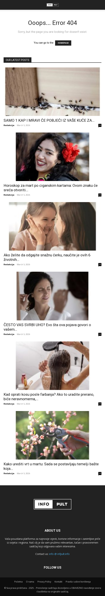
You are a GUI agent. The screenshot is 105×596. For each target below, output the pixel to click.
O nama (30, 581)
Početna (18, 581)
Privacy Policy (44, 581)
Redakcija (9, 125)
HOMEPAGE (63, 43)
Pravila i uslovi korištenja (78, 581)
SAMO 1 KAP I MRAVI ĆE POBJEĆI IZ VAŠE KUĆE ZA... (49, 120)
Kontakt (58, 581)
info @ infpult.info (59, 554)
